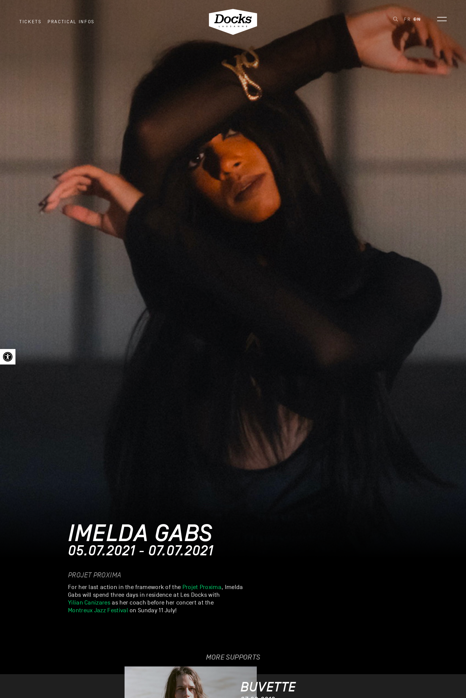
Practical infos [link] (71, 23)
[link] (7, 356)
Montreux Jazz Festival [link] (98, 610)
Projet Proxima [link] (201, 587)
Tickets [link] (30, 23)
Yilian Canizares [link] (89, 602)
